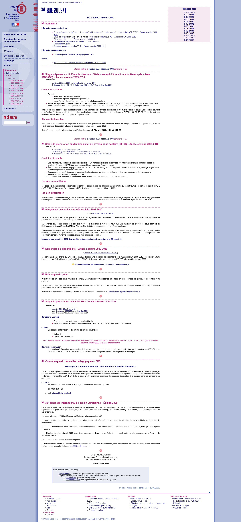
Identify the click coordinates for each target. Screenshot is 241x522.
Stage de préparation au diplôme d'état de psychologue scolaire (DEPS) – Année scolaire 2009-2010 (95, 37)
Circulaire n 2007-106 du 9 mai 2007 (101, 213)
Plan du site (51, 501)
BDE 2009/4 (189, 19)
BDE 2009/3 (189, 22)
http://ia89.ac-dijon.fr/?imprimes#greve (124, 292)
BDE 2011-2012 (17, 98)
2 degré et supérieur (14, 56)
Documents (52, 2)
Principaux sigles (96, 510)
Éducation (9, 46)
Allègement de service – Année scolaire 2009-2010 (74, 39)
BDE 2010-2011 (17, 96)
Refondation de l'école (15, 34)
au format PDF (71, 478)
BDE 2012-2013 (17, 101)
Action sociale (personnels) (100, 505)
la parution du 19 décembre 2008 (100, 139)
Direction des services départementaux (15, 40)
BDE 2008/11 (189, 38)
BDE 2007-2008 (17, 88)
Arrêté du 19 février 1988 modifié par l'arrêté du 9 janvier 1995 (74, 83)
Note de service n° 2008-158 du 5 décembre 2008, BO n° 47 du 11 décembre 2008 (82, 85)
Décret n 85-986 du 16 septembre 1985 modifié (100, 253)
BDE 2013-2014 (17, 104)
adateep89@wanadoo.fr (61, 393)
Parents (8, 65)
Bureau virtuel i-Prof (139, 501)
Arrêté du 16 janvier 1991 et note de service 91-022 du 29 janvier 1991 (76, 152)
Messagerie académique (141, 499)
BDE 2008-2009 (76, 2)
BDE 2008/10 (189, 12)
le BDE (60, 2)
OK (28, 123)
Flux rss (50, 515)
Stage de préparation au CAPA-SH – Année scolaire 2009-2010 (80, 46)
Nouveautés (51, 503)
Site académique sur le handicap (102, 508)
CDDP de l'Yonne (180, 508)
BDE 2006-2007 (17, 86)
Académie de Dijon (181, 505)
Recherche (51, 505)
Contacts (50, 510)
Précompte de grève (62, 44)
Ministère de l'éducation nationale (187, 499)
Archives (67, 2)
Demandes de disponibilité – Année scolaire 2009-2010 (76, 41)
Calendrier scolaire (13, 73)
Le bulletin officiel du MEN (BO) (186, 501)
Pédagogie (9, 60)
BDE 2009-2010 (17, 93)
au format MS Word (73, 480)
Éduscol (176, 503)
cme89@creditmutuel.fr (79, 446)
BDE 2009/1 (189, 26)
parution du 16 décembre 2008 (101, 69)
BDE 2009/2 (189, 24)
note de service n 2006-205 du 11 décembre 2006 (70, 311)
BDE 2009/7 (189, 40)
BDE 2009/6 (189, 15)
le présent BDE (65, 474)
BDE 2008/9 (189, 29)
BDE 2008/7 (189, 33)
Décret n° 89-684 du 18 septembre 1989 (66, 150)
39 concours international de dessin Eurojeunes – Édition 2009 (80, 63)
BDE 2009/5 (189, 17)
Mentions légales (53, 499)
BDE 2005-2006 (17, 83)
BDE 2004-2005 (17, 80)
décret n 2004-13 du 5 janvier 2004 (64, 309)
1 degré (8, 51)
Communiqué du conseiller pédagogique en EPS (74, 54)
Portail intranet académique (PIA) (144, 508)
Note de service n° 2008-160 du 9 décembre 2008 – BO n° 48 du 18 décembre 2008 (81, 154)
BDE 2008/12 (189, 35)
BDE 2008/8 (189, 31)
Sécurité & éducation (97, 503)
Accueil (44, 2)
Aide (48, 508)
